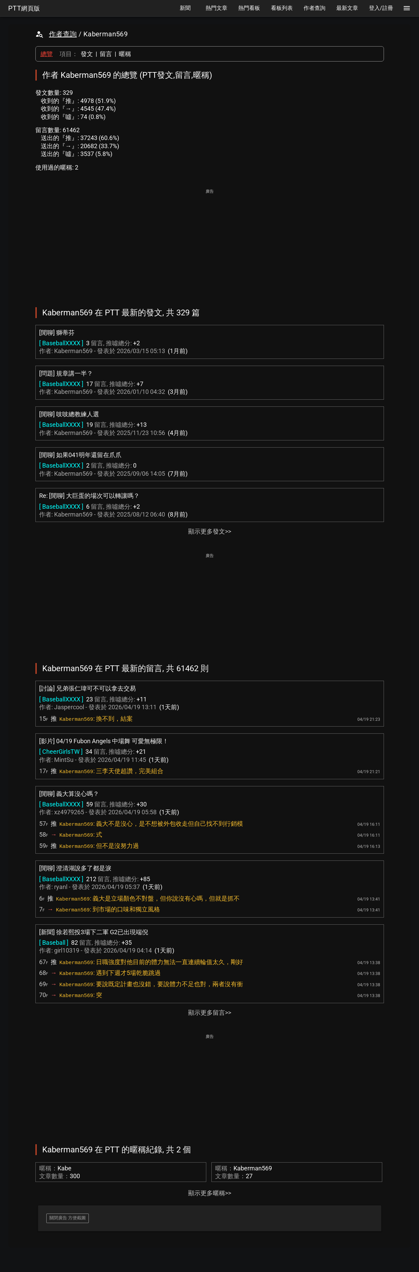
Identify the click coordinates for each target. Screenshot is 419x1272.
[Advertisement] (209, 243)
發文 (87, 53)
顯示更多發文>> (209, 531)
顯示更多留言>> (209, 1012)
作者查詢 (63, 34)
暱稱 (125, 53)
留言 (106, 53)
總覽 (47, 53)
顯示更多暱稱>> (209, 1193)
